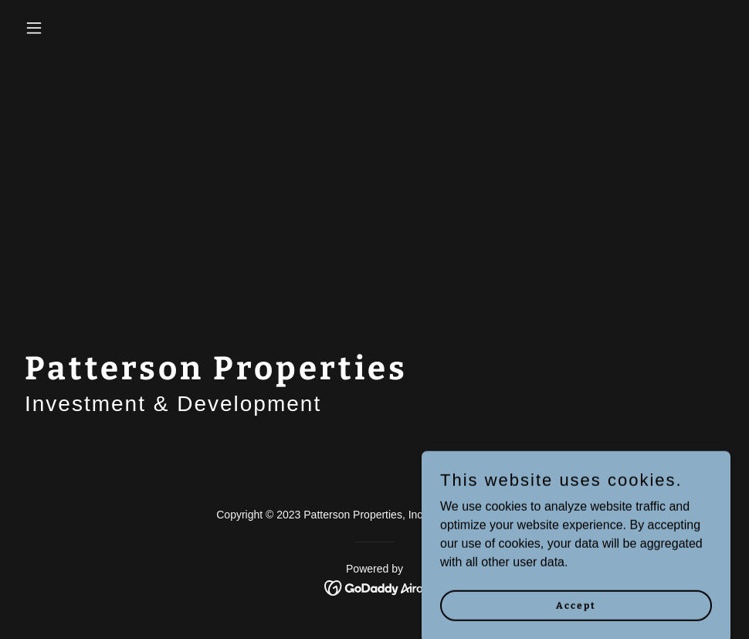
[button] (72, 27)
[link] (374, 586)
